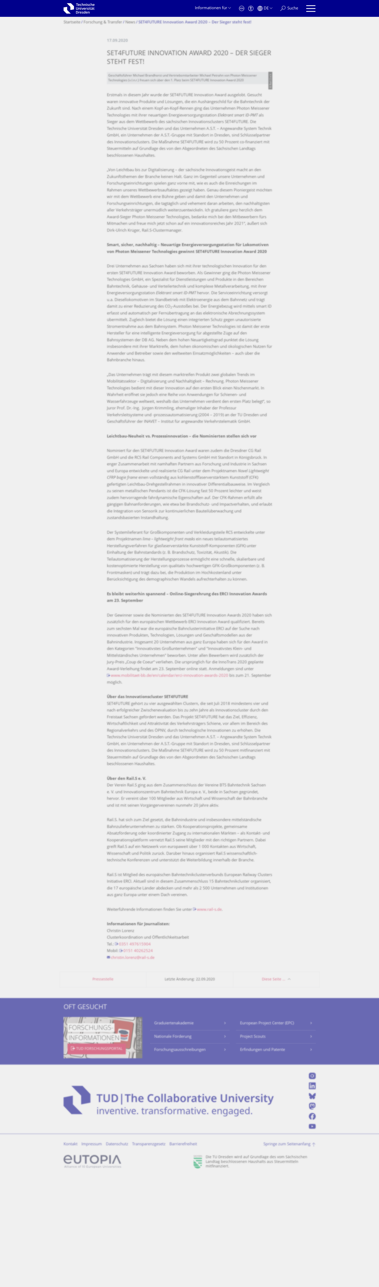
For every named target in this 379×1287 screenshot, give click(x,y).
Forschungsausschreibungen (180, 1160)
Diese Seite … (273, 1089)
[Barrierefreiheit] (251, 8)
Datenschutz (117, 1255)
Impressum (91, 1255)
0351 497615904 (135, 1055)
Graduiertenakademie (174, 1134)
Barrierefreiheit (183, 1255)
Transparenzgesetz (148, 1255)
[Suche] (289, 8)
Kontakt (70, 1255)
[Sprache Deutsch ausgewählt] (264, 8)
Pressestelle (102, 1089)
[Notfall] (242, 8)
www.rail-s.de (209, 1020)
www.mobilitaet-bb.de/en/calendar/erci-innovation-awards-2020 (169, 786)
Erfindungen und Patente (262, 1160)
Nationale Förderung (172, 1147)
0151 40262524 (138, 1061)
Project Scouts (253, 1147)
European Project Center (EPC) (267, 1134)
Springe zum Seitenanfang (286, 1255)
